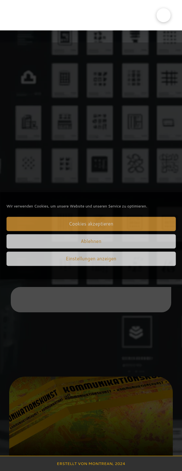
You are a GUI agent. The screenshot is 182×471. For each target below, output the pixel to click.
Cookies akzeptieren (91, 223)
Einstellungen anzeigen (91, 258)
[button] (164, 15)
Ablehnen (91, 241)
